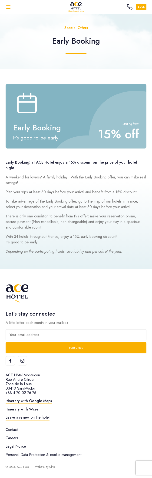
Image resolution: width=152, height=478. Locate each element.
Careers (12, 438)
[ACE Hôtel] (76, 7)
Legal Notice (16, 446)
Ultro (52, 467)
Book (141, 7)
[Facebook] (10, 360)
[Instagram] (22, 360)
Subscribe (76, 348)
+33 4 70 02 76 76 (21, 393)
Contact (12, 429)
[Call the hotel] (129, 7)
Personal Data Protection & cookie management (43, 454)
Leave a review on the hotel (28, 417)
